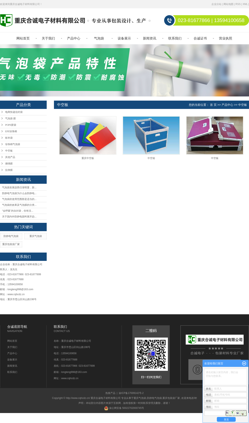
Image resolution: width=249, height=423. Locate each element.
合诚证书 (200, 38)
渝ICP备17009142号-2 (131, 393)
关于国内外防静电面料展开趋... (19, 216)
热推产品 (110, 393)
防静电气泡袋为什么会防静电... (19, 193)
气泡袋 (99, 38)
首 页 (213, 104)
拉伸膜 (9, 170)
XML (245, 4)
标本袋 (9, 137)
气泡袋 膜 (10, 118)
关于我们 (48, 38)
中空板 (9, 150)
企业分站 (216, 4)
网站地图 (228, 4)
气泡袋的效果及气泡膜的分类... (19, 204)
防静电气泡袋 (11, 236)
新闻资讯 (149, 38)
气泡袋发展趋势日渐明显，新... (19, 187)
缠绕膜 (9, 163)
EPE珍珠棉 (11, 131)
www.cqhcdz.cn (16, 294)
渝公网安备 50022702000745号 (124, 408)
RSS (238, 4)
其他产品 (10, 157)
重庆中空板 (88, 158)
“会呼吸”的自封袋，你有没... (17, 210)
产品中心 (73, 38)
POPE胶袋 (10, 124)
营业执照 (225, 38)
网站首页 (23, 38)
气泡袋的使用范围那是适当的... (19, 199)
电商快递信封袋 (14, 112)
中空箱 (151, 158)
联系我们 (175, 38)
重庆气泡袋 (35, 236)
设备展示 (124, 38)
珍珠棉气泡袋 (12, 144)
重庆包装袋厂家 (11, 244)
